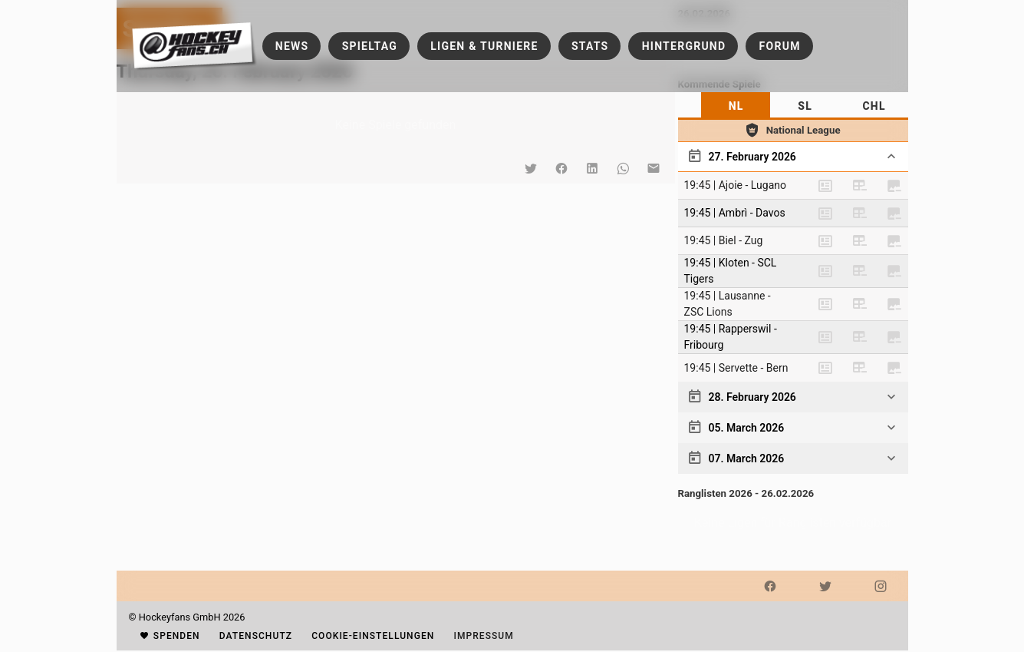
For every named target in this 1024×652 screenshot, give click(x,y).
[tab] (735, 106)
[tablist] (793, 106)
